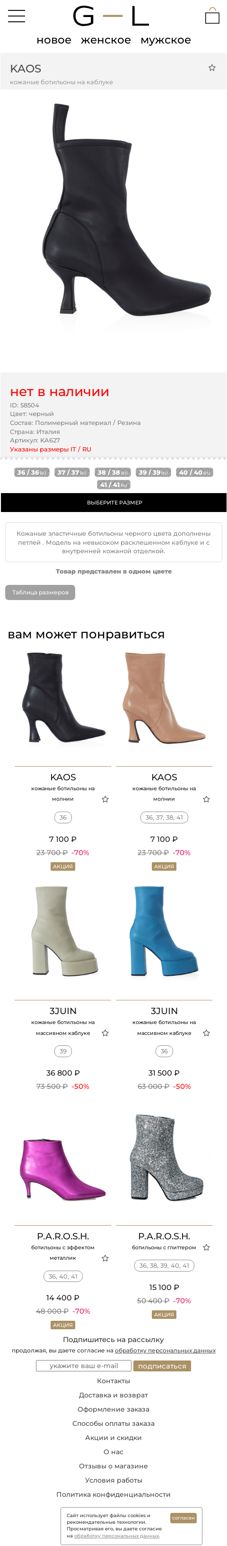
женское (106, 39)
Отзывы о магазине (113, 1466)
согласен (183, 1518)
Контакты (113, 1381)
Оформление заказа (113, 1409)
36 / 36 (31, 472)
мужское (165, 39)
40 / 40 (194, 472)
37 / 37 (72, 472)
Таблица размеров (40, 592)
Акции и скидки (113, 1437)
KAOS (25, 68)
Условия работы (113, 1480)
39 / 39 (153, 472)
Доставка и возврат (113, 1395)
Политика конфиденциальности (113, 1494)
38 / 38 (113, 472)
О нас (113, 1452)
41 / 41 (113, 484)
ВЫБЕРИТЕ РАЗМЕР (114, 502)
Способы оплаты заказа (113, 1423)
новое (53, 39)
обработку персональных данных (165, 1350)
